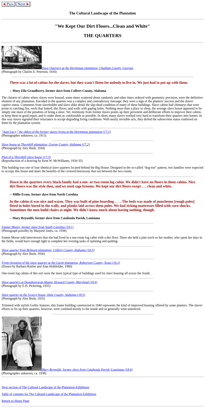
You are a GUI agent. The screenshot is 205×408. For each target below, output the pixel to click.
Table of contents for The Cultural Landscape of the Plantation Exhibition (49, 394)
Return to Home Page (15, 401)
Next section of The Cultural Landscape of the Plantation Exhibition (45, 387)
